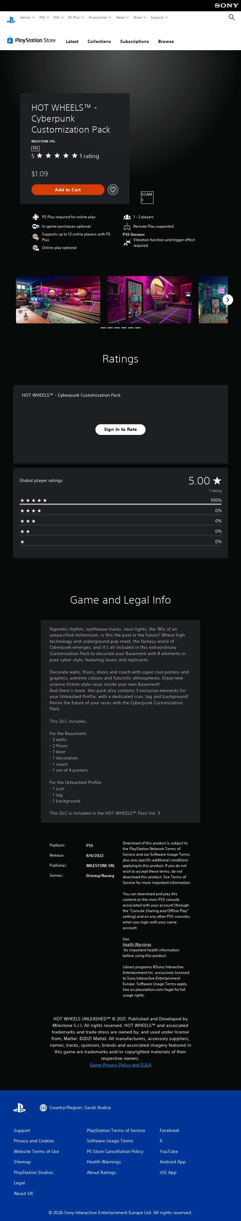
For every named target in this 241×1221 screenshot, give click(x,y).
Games (25, 17)
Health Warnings (137, 938)
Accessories (97, 17)
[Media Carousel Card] (58, 293)
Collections (99, 35)
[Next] (227, 293)
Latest (72, 35)
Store (137, 17)
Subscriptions (134, 35)
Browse (166, 35)
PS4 (56, 17)
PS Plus (74, 17)
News (120, 17)
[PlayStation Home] (11, 17)
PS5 (42, 17)
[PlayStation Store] (32, 34)
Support (156, 17)
